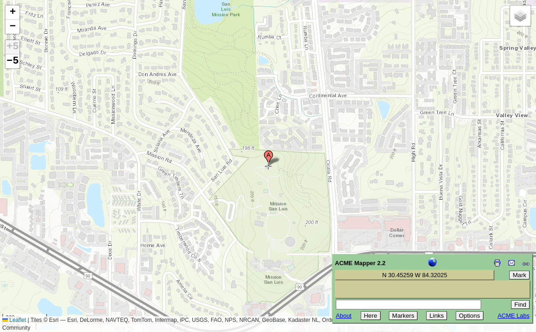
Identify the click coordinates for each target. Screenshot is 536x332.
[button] (268, 158)
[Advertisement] (49, 266)
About (343, 315)
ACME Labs (514, 315)
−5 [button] (12, 61)
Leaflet (14, 320)
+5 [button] (12, 47)
